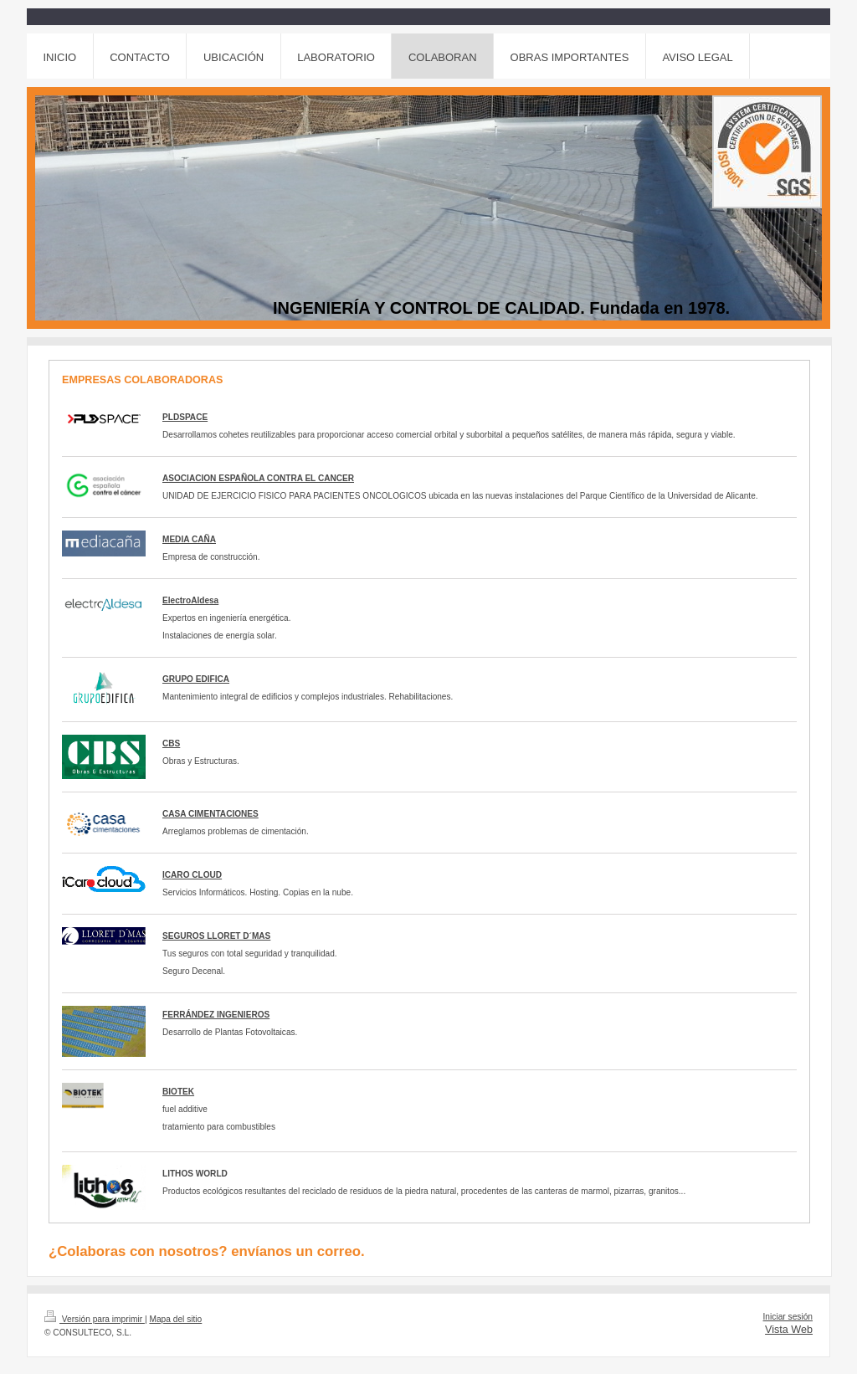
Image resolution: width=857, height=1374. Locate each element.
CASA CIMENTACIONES (210, 813)
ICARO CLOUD (192, 874)
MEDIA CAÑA (189, 539)
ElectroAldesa (190, 600)
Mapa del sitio (175, 1319)
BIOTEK (178, 1091)
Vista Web (789, 1330)
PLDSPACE (185, 417)
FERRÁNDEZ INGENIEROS (215, 1014)
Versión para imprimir (94, 1319)
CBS (171, 743)
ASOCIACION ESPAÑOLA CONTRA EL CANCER (258, 478)
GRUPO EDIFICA (195, 679)
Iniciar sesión (788, 1316)
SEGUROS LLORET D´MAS (216, 936)
